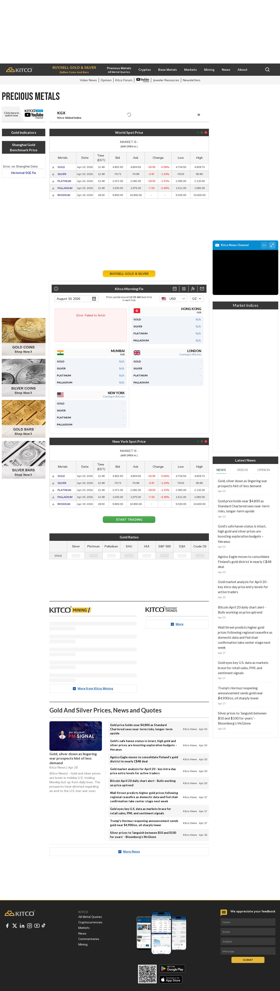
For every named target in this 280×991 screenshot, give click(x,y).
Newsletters (191, 80)
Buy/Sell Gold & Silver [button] (129, 274)
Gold (61, 167)
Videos (242, 470)
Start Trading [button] (129, 520)
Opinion (106, 80)
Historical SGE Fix (23, 173)
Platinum (64, 181)
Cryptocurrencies (90, 922)
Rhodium (64, 195)
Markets (84, 928)
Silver (62, 174)
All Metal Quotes (90, 917)
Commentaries (88, 939)
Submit (248, 959)
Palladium (65, 188)
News (221, 470)
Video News (88, 80)
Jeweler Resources (166, 80)
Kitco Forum (123, 80)
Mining (83, 944)
